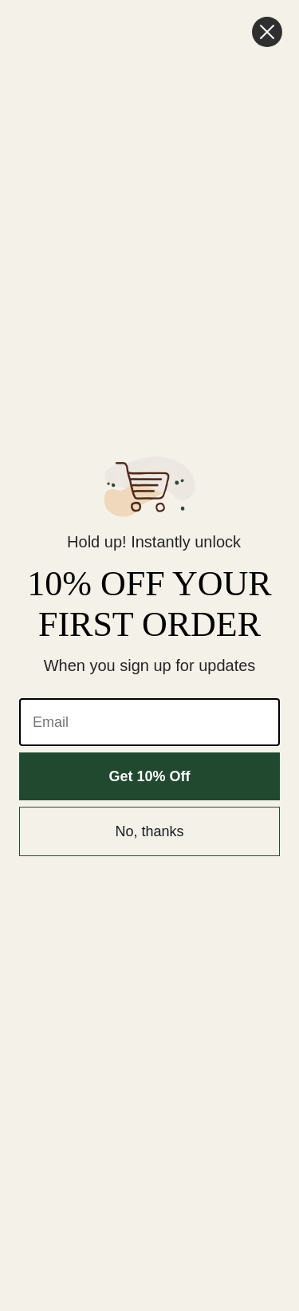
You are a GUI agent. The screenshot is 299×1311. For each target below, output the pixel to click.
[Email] (149, 722)
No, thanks (149, 831)
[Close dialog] (267, 32)
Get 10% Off (149, 776)
